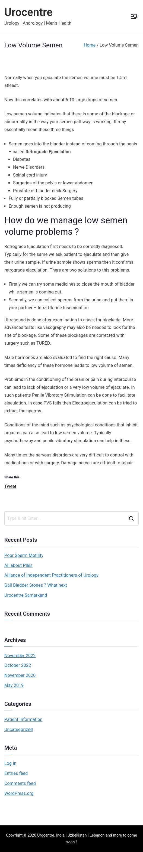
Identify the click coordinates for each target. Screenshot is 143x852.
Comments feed (20, 783)
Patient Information (23, 719)
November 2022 (20, 655)
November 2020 (20, 675)
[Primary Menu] (134, 16)
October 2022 (17, 665)
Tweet (10, 486)
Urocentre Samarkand (25, 595)
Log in (10, 763)
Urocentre (28, 12)
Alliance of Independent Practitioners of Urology (51, 575)
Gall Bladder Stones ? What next (35, 585)
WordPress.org (18, 793)
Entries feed (16, 773)
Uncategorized (18, 729)
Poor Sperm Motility (23, 555)
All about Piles (18, 565)
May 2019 (14, 685)
